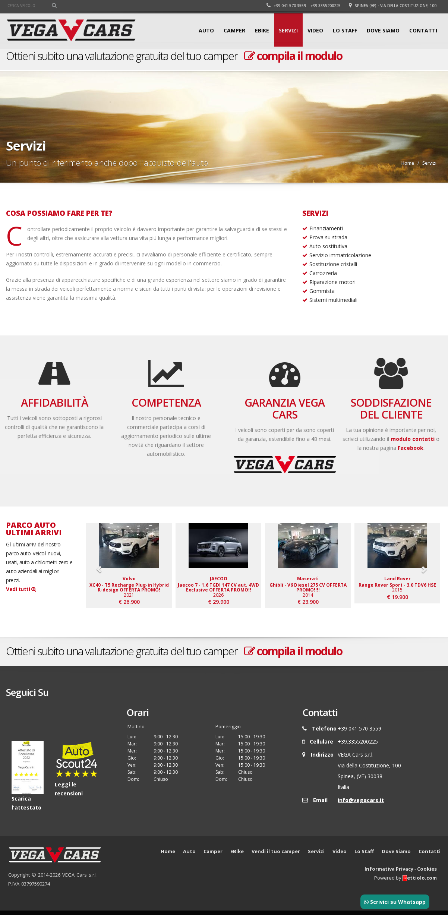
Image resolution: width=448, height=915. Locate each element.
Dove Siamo (383, 30)
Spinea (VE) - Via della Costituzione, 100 (392, 5)
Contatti (423, 30)
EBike (262, 30)
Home (407, 163)
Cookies (427, 873)
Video (315, 30)
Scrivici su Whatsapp (395, 901)
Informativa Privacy (389, 873)
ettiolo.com (420, 882)
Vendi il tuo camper (276, 855)
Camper (234, 30)
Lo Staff (345, 30)
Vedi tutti (21, 589)
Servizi (288, 30)
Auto (206, 30)
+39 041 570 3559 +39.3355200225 (303, 5)
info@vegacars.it (361, 804)
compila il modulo (293, 55)
